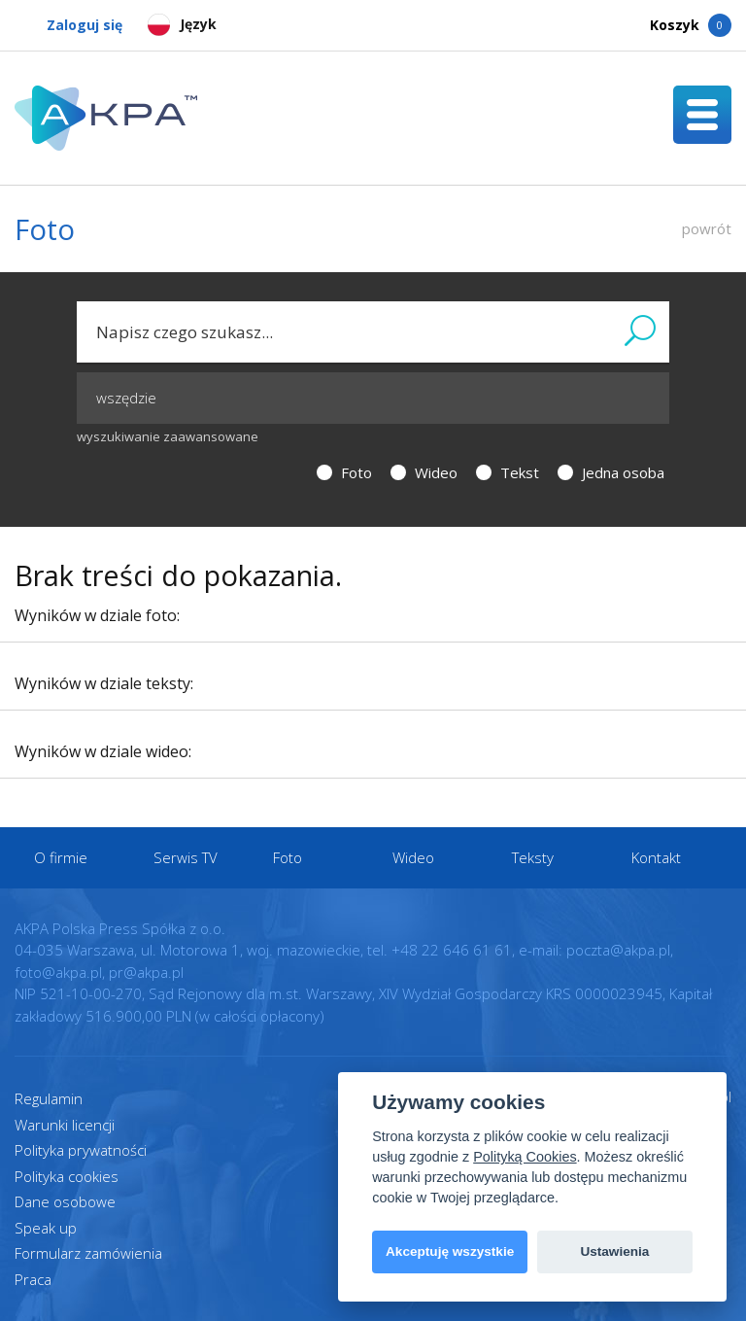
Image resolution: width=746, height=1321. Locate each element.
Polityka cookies (67, 1176)
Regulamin (49, 1098)
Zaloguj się (68, 25)
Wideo (424, 472)
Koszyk (690, 25)
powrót (706, 228)
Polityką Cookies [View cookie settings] (524, 1157)
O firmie (60, 857)
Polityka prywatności (81, 1150)
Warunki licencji (65, 1124)
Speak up (46, 1227)
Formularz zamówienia (88, 1253)
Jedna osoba (611, 472)
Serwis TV (185, 857)
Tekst (507, 472)
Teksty (533, 857)
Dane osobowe (65, 1201)
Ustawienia (614, 1251)
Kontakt (656, 857)
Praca (33, 1279)
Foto (344, 472)
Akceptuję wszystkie (450, 1251)
